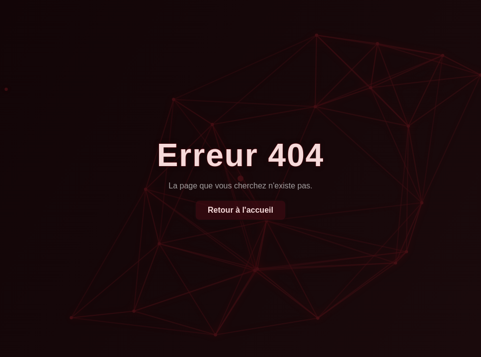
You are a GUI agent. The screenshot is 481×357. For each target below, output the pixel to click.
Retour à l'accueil (240, 210)
